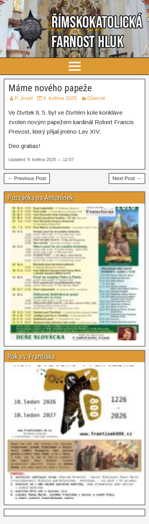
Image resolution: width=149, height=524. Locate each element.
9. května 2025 (60, 98)
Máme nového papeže (50, 88)
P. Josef (24, 98)
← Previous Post (27, 178)
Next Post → (126, 178)
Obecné (96, 98)
